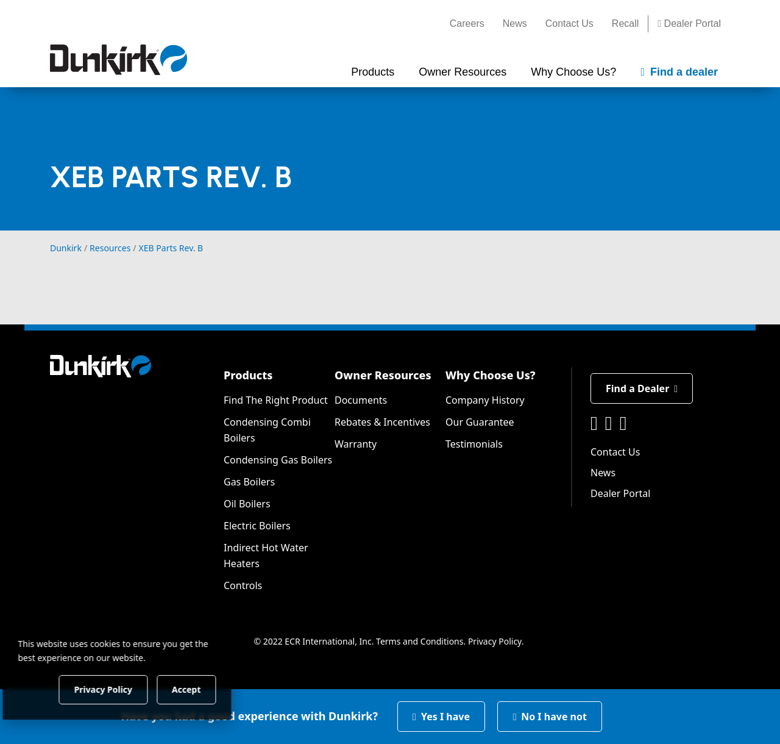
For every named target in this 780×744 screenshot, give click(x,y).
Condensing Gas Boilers (278, 460)
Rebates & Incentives (382, 422)
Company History (485, 400)
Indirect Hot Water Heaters (266, 555)
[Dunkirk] (118, 59)
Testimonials (474, 444)
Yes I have (441, 716)
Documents (361, 400)
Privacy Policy (495, 641)
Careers (467, 23)
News (515, 23)
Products (248, 375)
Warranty (356, 444)
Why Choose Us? (490, 375)
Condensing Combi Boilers (267, 430)
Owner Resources (383, 375)
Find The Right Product (276, 400)
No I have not (549, 716)
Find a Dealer (642, 388)
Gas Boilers (249, 481)
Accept (208, 689)
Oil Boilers (247, 503)
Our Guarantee (479, 422)
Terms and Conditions (419, 641)
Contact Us (569, 23)
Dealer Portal (689, 23)
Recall (625, 23)
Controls (243, 585)
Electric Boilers (257, 525)
